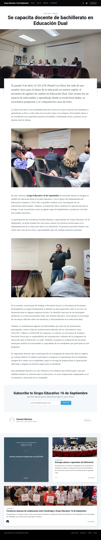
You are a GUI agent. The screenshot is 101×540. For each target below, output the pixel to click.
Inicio (33, 3)
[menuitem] (33, 3)
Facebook (54, 3)
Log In (39, 3)
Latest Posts (74, 533)
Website (45, 3)
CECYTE (55, 13)
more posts (24, 421)
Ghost (95, 533)
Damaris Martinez (24, 419)
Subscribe (93, 3)
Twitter (90, 533)
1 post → (26, 478)
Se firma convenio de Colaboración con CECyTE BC (26, 457)
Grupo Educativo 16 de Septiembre (16, 3)
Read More (87, 420)
